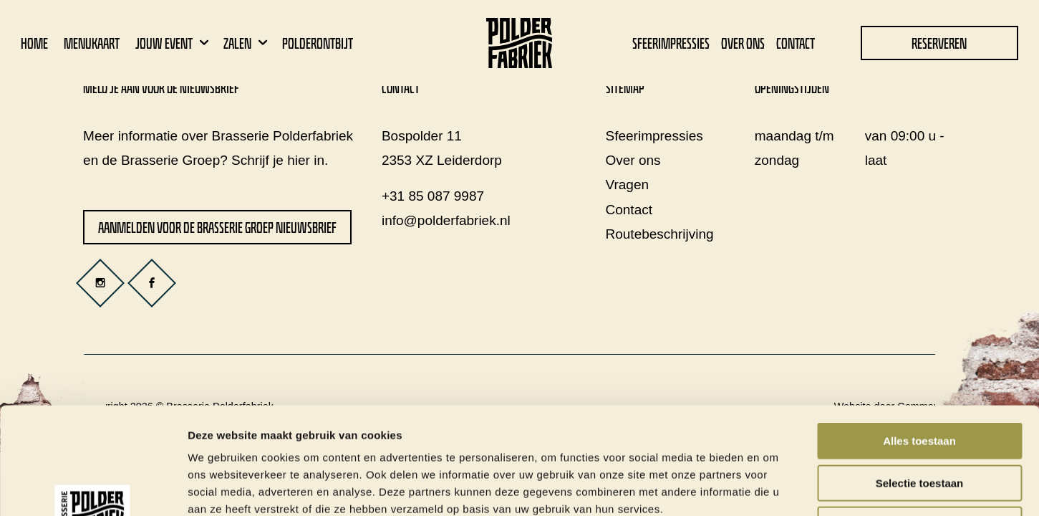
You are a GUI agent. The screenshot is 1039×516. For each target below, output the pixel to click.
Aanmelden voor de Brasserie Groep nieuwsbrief (217, 227)
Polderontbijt (317, 43)
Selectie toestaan (920, 383)
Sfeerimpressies (671, 43)
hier (298, 160)
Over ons (743, 43)
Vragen (627, 184)
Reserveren (939, 43)
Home (34, 43)
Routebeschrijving (660, 234)
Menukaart (92, 43)
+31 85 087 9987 (433, 196)
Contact (795, 43)
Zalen (247, 43)
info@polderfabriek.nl (446, 220)
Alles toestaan (919, 341)
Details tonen (774, 488)
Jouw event (173, 43)
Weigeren (919, 425)
